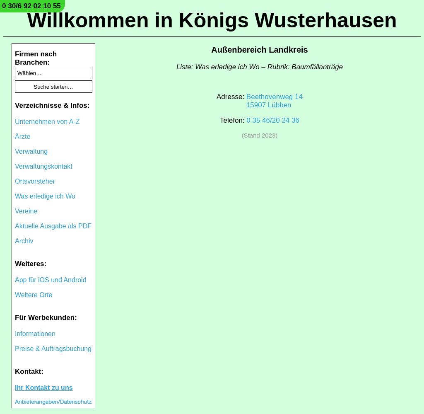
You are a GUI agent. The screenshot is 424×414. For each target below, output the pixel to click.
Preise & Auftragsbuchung (53, 348)
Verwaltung (31, 151)
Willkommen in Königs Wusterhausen (212, 20)
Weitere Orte (33, 294)
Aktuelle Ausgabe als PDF (53, 226)
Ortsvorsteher (35, 181)
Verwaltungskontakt (43, 166)
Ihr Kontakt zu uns (44, 387)
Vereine (26, 211)
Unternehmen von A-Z (47, 121)
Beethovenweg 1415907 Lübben (274, 101)
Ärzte (22, 136)
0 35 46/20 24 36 (272, 120)
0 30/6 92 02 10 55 (31, 6)
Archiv (24, 241)
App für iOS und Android (51, 279)
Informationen (35, 333)
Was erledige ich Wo (45, 196)
